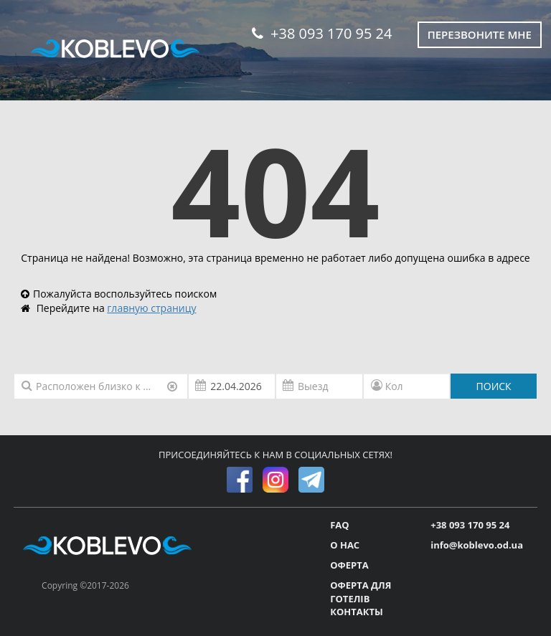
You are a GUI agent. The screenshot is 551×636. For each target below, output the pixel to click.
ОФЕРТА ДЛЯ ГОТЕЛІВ (360, 592)
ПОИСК (494, 386)
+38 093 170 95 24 (322, 33)
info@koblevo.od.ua (476, 544)
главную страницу (151, 308)
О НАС (344, 544)
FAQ (339, 524)
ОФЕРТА (349, 565)
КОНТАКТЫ (356, 611)
